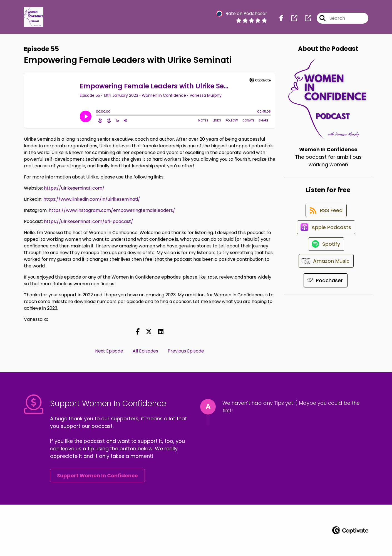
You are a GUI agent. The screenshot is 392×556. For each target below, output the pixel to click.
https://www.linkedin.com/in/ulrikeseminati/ (91, 199)
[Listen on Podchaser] (326, 293)
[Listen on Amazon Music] (325, 272)
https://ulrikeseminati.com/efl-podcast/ (88, 221)
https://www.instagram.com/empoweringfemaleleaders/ (112, 210)
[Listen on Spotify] (325, 253)
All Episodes (145, 351)
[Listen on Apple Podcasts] (325, 233)
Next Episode (109, 351)
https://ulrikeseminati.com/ (74, 188)
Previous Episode (186, 351)
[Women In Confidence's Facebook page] (281, 19)
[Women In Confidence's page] (290, 19)
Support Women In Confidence (97, 475)
